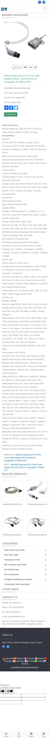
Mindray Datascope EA (37, 504)
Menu (31, 734)
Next (42, 43)
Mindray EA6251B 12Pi (12, 504)
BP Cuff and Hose (11, 569)
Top (43, 734)
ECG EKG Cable (11, 555)
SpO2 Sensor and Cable (14, 550)
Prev (7, 43)
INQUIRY (11, 114)
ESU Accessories (11, 574)
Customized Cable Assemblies (17, 584)
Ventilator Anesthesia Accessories (18, 579)
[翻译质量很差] (9, 691)
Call (19, 734)
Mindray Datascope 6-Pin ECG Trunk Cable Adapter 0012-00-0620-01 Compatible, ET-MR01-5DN (22, 458)
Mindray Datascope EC (37, 535)
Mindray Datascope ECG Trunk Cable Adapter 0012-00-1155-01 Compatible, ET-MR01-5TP (24, 467)
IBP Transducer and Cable (15, 565)
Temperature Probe (12, 560)
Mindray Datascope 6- (12, 535)
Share (6, 734)
